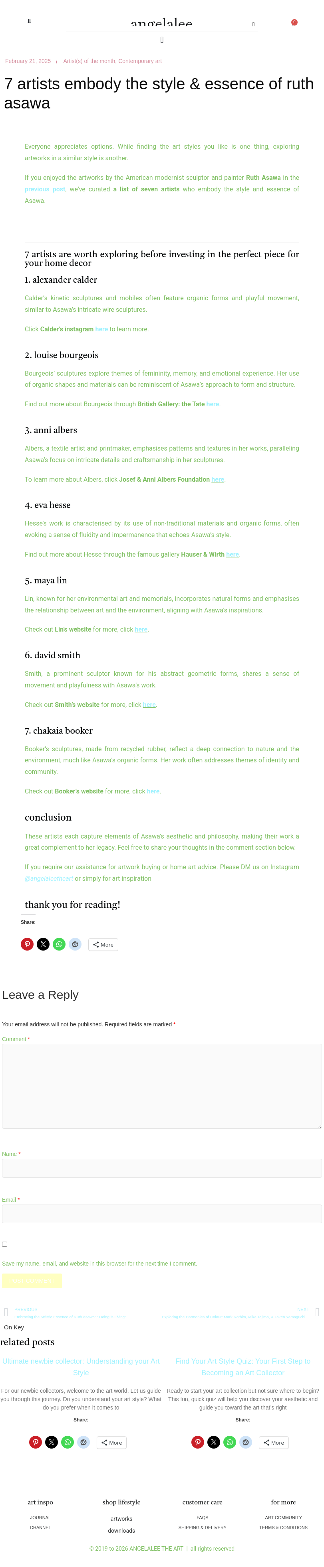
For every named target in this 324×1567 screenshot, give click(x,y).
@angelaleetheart (49, 878)
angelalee (161, 23)
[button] (29, 21)
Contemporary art (140, 61)
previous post (45, 189)
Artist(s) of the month (89, 61)
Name (11, 1154)
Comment (16, 1039)
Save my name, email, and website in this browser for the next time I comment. (99, 1263)
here (101, 329)
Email (11, 1200)
